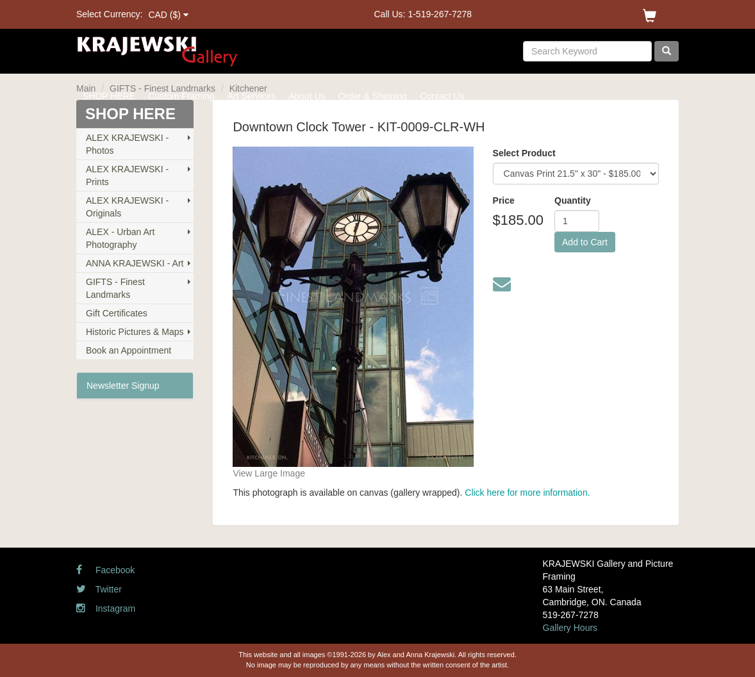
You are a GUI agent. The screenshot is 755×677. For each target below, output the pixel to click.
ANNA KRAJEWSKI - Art (134, 263)
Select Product (524, 153)
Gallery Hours (570, 628)
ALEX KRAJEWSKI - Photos (127, 144)
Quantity (572, 200)
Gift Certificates (116, 313)
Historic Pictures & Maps (134, 332)
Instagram (105, 608)
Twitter (99, 589)
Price (504, 200)
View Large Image (269, 473)
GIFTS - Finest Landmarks (162, 88)
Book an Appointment (128, 350)
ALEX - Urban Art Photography (120, 238)
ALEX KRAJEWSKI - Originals (127, 206)
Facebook (105, 570)
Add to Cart (585, 242)
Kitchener (248, 88)
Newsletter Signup (123, 385)
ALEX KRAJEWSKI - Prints (127, 175)
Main (85, 88)
